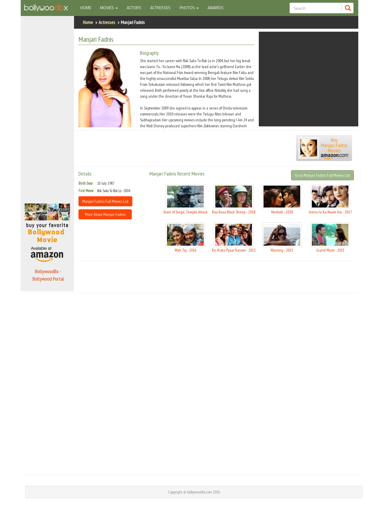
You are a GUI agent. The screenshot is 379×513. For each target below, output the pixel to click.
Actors (134, 7)
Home (88, 7)
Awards (216, 7)
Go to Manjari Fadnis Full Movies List (322, 175)
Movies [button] (109, 7)
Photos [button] (189, 7)
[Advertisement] (47, 108)
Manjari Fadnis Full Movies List (105, 201)
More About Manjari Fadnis (105, 214)
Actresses (160, 7)
